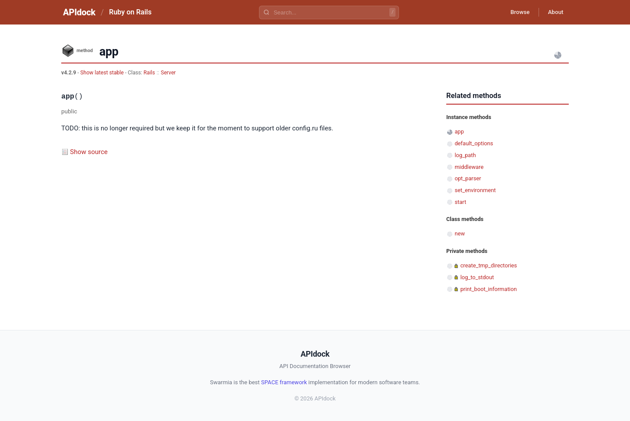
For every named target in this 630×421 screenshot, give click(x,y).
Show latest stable (102, 73)
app (459, 131)
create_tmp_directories (488, 265)
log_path (465, 155)
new (460, 233)
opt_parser (468, 178)
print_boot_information (488, 289)
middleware (469, 167)
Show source (89, 152)
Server (168, 73)
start (460, 202)
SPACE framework (284, 382)
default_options (474, 143)
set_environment (475, 190)
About (553, 12)
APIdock (79, 12)
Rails (149, 73)
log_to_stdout (477, 277)
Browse (514, 12)
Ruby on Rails (130, 12)
